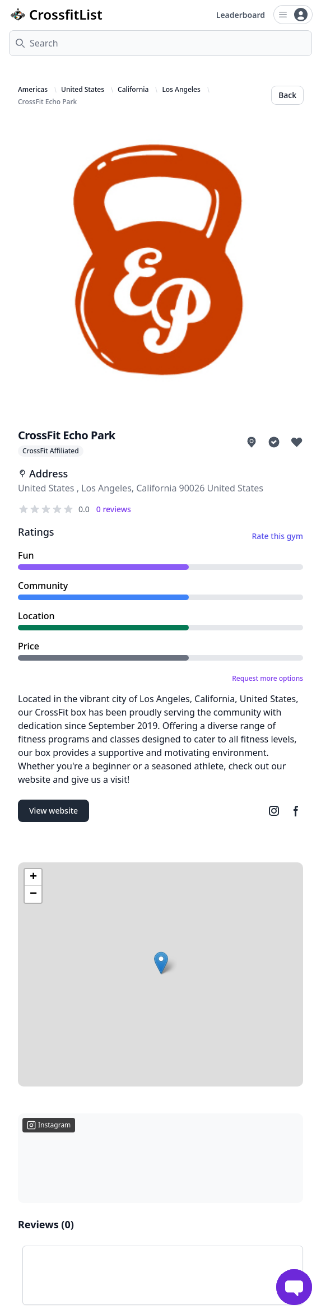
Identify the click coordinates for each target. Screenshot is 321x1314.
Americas (33, 89)
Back (287, 95)
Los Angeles (181, 89)
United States (82, 89)
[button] (161, 962)
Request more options (267, 678)
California (133, 89)
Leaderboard (240, 15)
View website (53, 810)
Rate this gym (277, 536)
